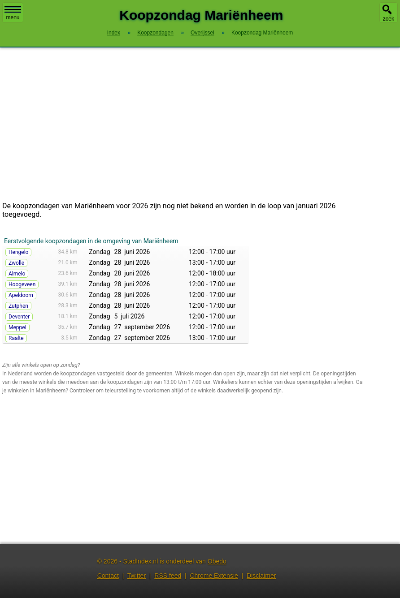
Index (113, 33)
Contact (108, 575)
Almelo (17, 274)
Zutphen (18, 306)
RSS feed (167, 575)
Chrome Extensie (214, 575)
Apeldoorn (21, 295)
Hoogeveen (22, 284)
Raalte (16, 338)
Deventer (19, 317)
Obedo (217, 561)
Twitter (136, 575)
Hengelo (18, 252)
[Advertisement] (200, 124)
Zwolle (16, 263)
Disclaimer (261, 575)
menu (12, 13)
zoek (388, 19)
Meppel (17, 327)
